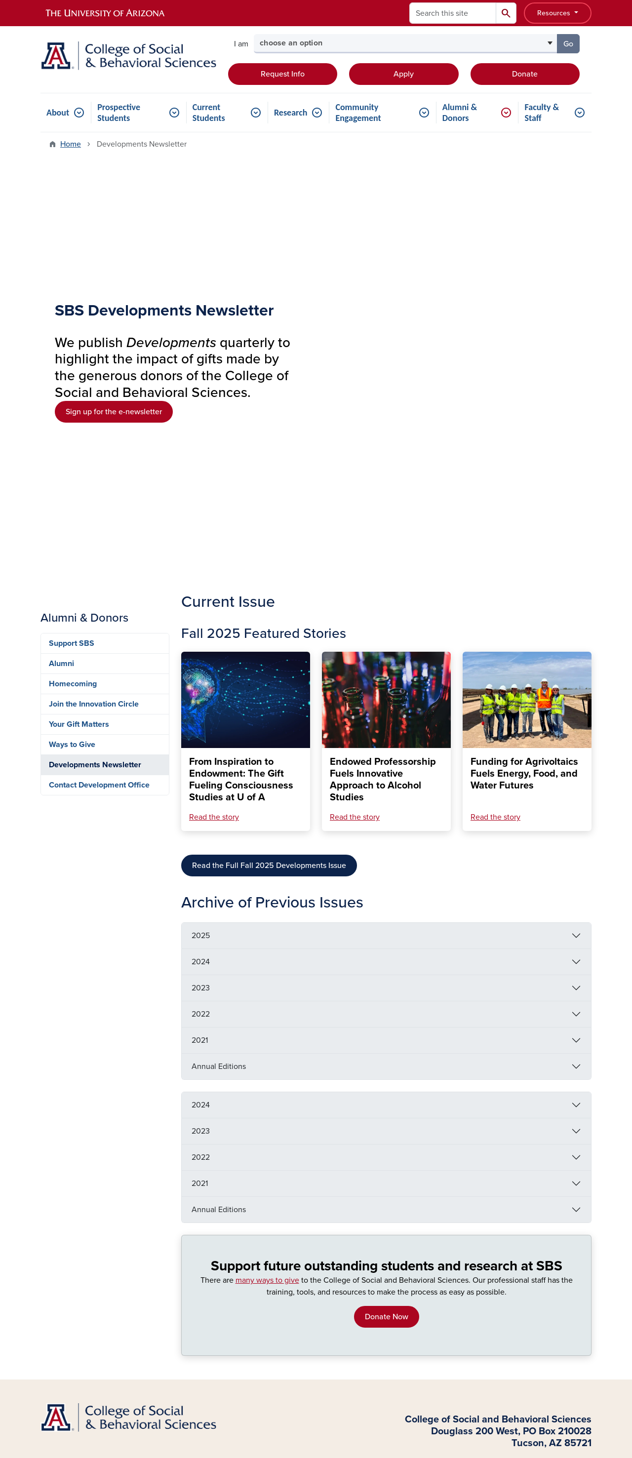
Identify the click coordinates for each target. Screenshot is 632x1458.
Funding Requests (447, 1256)
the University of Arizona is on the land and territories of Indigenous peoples (280, 1358)
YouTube (535, 1245)
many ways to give (267, 873)
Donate (525, 74)
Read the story (214, 410)
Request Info (283, 74)
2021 (200, 633)
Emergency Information (359, 1103)
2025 (201, 528)
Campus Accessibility (382, 1116)
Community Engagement (358, 112)
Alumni (61, 256)
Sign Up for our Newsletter (468, 1079)
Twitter (532, 1198)
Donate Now (386, 909)
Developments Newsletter (95, 357)
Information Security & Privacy (534, 1103)
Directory (431, 1182)
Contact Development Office (99, 378)
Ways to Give (72, 337)
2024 (201, 554)
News (425, 1272)
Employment (288, 1103)
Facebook (537, 1182)
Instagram (537, 1214)
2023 (201, 581)
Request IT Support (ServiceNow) (449, 1219)
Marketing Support (448, 1240)
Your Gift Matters (79, 317)
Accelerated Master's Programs (333, 1187)
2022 (201, 607)
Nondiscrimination (441, 1103)
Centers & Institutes (215, 1214)
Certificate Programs (332, 1224)
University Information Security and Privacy (316, 1409)
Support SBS (71, 236)
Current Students (209, 112)
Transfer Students (70, 1198)
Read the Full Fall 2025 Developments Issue (269, 458)
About (57, 112)
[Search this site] (452, 13)
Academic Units (208, 1198)
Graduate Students (73, 1229)
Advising (431, 1198)
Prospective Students (118, 112)
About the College (213, 1182)
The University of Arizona (395, 1421)
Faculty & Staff (541, 112)
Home (70, 144)
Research (290, 112)
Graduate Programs (215, 1229)
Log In (62, 1317)
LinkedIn (535, 1229)
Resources (554, 13)
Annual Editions (219, 659)
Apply (404, 74)
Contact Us (525, 1054)
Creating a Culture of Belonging (483, 1116)
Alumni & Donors (459, 112)
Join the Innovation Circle (94, 297)
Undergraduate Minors (336, 1209)
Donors (52, 1245)
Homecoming (73, 276)
